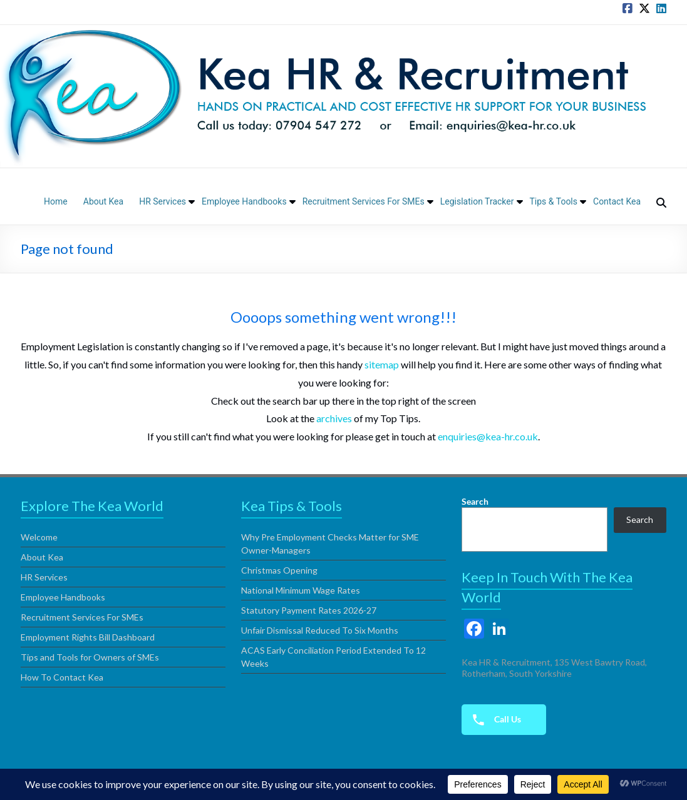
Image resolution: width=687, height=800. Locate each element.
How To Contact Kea (62, 677)
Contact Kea (617, 201)
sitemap (381, 364)
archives (334, 418)
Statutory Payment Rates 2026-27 (308, 610)
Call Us (493, 720)
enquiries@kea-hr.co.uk (488, 436)
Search (475, 501)
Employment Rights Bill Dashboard (88, 637)
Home (56, 201)
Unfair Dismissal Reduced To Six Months (319, 630)
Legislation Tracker (477, 201)
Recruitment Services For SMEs (363, 201)
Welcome (39, 537)
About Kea (103, 201)
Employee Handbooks (244, 201)
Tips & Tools (554, 201)
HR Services (162, 201)
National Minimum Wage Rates (300, 590)
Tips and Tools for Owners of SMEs (90, 657)
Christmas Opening (279, 570)
